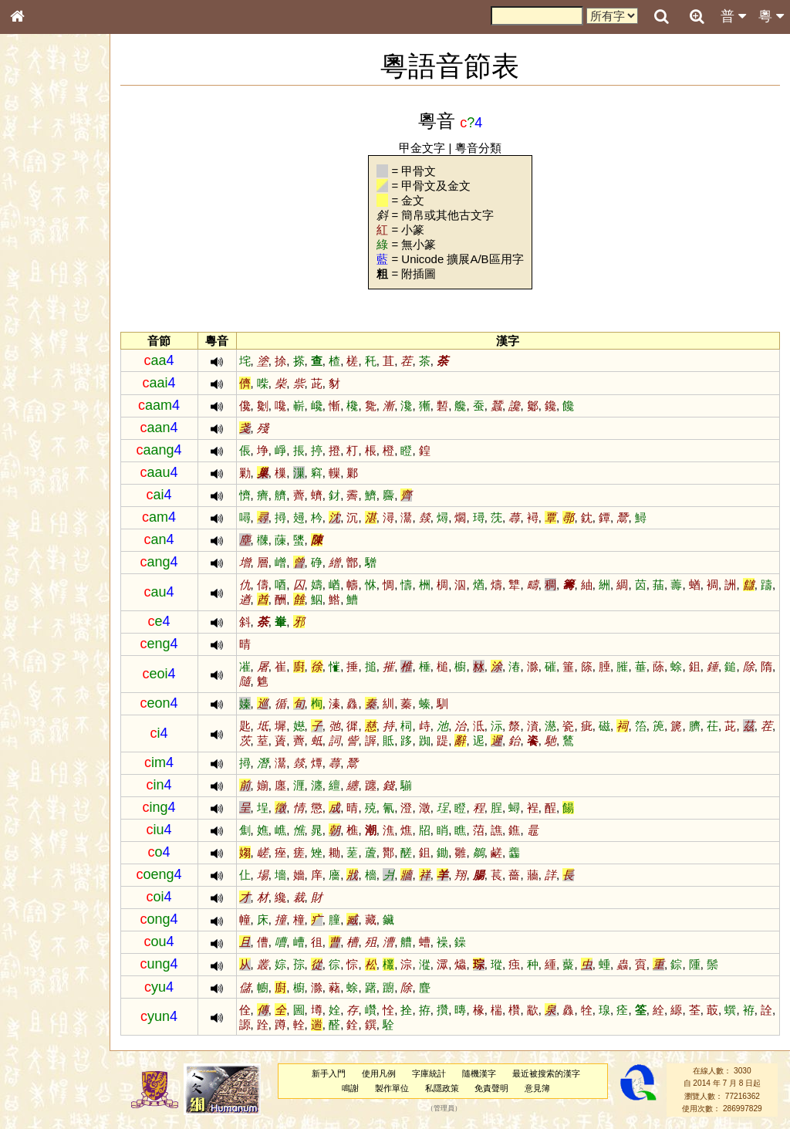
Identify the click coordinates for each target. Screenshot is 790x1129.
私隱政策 (452, 1088)
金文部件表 (42, 248)
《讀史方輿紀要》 (56, 488)
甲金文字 (433, 147)
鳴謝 (361, 1088)
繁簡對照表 (42, 516)
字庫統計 (440, 1073)
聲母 (31, 406)
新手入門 (339, 1073)
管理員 (454, 1109)
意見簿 (548, 1088)
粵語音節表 (42, 302)
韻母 (52, 406)
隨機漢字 (489, 1073)
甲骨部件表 (42, 233)
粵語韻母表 (42, 331)
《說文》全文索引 (56, 474)
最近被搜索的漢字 (556, 1073)
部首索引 (37, 206)
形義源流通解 (47, 262)
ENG (67, 170)
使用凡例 (390, 1073)
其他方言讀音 (47, 433)
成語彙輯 (37, 502)
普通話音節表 (47, 419)
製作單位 (402, 1088)
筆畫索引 (37, 220)
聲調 (73, 406)
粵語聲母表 (42, 316)
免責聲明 (502, 1088)
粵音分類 (490, 147)
